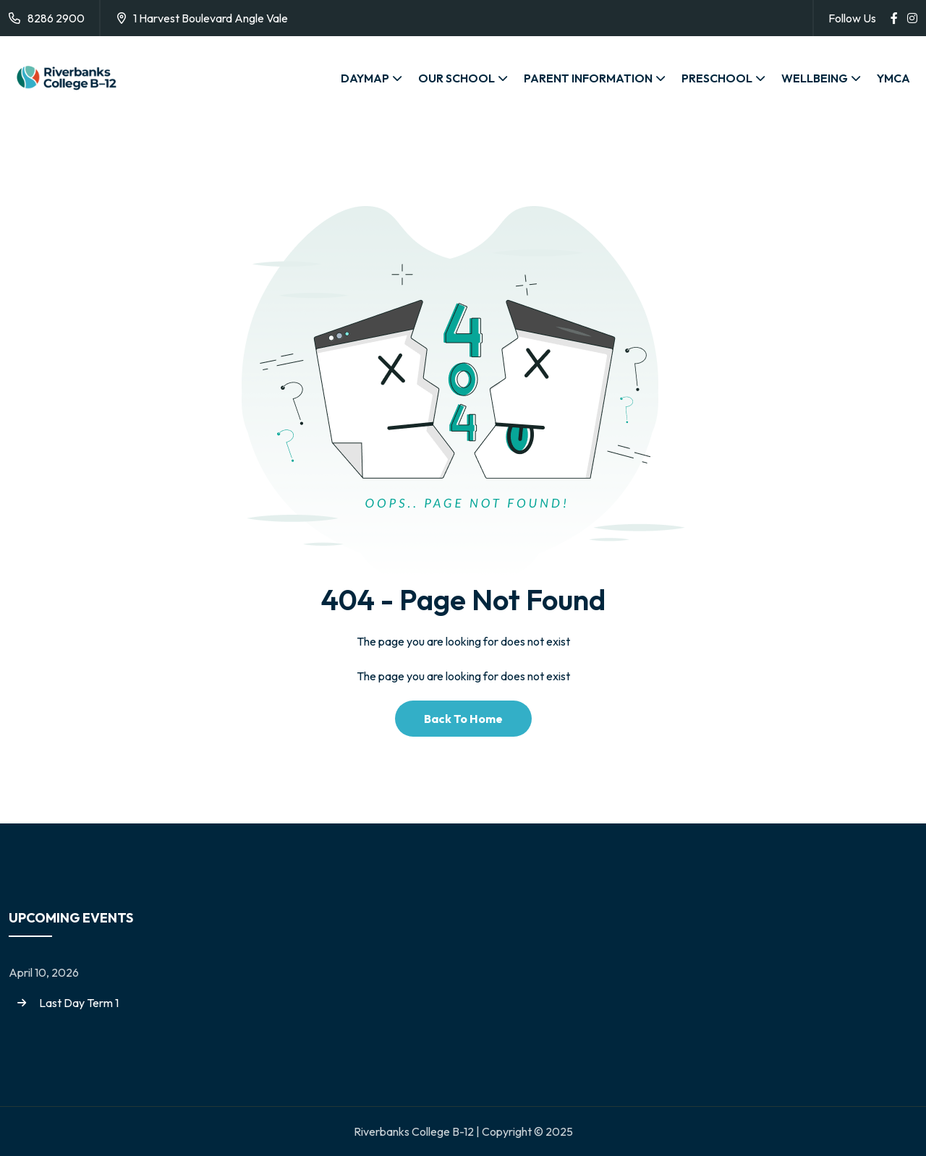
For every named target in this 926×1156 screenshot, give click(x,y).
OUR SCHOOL (456, 78)
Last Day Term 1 (79, 1003)
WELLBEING (814, 78)
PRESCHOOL (716, 78)
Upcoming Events (71, 917)
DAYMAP (365, 78)
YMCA (893, 78)
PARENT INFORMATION (588, 78)
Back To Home (463, 718)
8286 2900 (56, 18)
